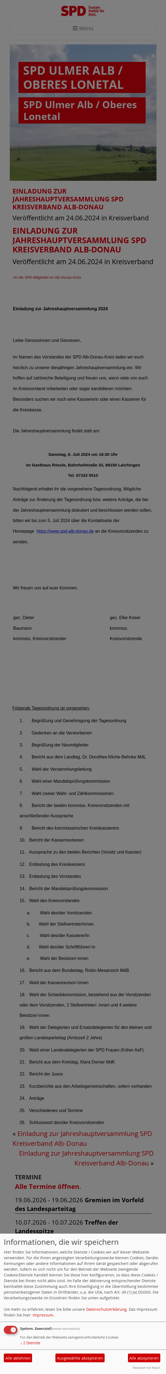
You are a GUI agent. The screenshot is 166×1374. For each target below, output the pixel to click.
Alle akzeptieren (144, 1358)
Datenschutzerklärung (106, 1309)
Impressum (43, 1315)
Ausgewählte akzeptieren (80, 1358)
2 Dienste (30, 1342)
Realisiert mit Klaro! (146, 1368)
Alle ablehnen (18, 1358)
